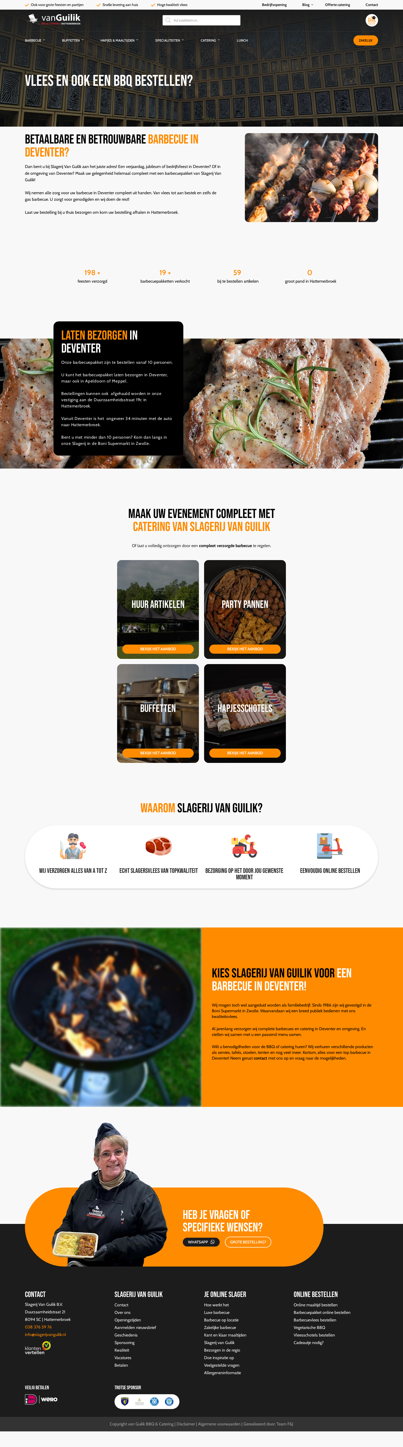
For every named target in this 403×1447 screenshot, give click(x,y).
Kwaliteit (122, 1350)
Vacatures (123, 1357)
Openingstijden (128, 1320)
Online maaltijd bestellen (316, 1304)
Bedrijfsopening (274, 4)
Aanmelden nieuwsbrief (135, 1327)
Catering (208, 40)
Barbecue (33, 40)
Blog (306, 4)
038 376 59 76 (38, 1327)
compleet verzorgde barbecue (225, 545)
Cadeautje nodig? (309, 1342)
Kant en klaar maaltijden (225, 1335)
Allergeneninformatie (222, 1372)
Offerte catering (337, 4)
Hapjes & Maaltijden (117, 40)
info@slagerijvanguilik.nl (45, 1334)
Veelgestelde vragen (221, 1365)
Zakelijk (366, 40)
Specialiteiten (167, 40)
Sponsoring (125, 1342)
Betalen (121, 1365)
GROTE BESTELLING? (248, 1242)
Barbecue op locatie (221, 1320)
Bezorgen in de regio (222, 1350)
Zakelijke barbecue (220, 1327)
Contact (372, 4)
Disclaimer (186, 1424)
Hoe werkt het (216, 1304)
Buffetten (71, 40)
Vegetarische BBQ (309, 1327)
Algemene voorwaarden (219, 1424)
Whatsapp (198, 1242)
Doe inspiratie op (219, 1357)
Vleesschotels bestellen (314, 1335)
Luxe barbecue (217, 1312)
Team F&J (285, 1424)
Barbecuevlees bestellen (315, 1320)
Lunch (242, 40)
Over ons (123, 1312)
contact (260, 1058)
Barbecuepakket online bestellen (322, 1312)
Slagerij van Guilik (219, 1342)
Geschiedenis (126, 1335)
